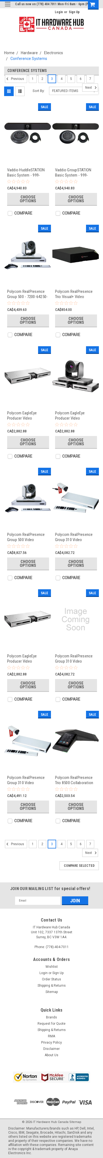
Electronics (53, 53)
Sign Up (74, 12)
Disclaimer (51, 1049)
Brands (51, 1017)
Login (59, 12)
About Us (51, 1055)
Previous (14, 79)
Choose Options (28, 199)
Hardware (29, 53)
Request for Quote (51, 1024)
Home (9, 53)
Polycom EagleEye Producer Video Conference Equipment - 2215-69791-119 (27, 416)
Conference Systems (28, 58)
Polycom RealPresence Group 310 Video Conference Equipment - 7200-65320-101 (27, 780)
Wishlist (51, 967)
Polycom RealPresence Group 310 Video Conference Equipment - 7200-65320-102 (75, 659)
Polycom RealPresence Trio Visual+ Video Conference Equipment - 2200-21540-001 (75, 294)
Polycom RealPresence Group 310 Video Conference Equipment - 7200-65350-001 (75, 537)
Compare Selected (79, 866)
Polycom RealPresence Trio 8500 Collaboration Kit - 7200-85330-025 (74, 780)
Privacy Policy (51, 1042)
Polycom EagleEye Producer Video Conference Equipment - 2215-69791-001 (27, 659)
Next (91, 87)
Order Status (51, 979)
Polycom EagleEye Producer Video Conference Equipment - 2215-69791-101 (75, 416)
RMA (51, 1036)
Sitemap (51, 992)
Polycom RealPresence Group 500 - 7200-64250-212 (27, 294)
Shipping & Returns (52, 985)
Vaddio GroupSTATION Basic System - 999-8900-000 (73, 173)
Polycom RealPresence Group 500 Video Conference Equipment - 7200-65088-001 (27, 537)
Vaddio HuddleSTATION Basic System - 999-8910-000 (26, 173)
